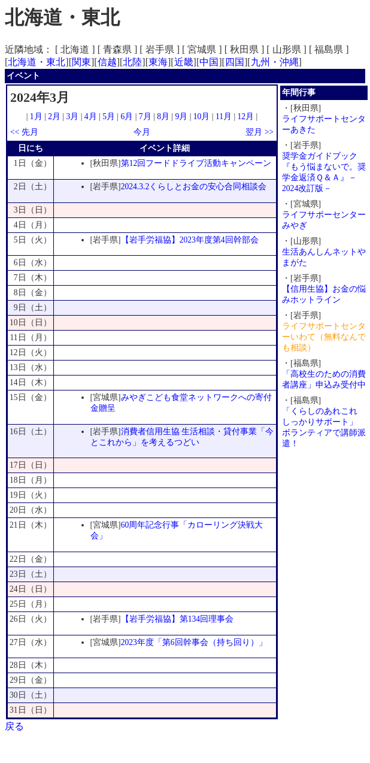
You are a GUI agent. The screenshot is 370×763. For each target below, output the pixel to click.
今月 (142, 132)
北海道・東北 (36, 62)
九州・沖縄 (275, 62)
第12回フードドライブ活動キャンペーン (196, 163)
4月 (90, 116)
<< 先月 (24, 132)
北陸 (132, 62)
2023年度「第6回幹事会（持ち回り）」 (194, 642)
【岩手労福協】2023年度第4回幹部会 (190, 239)
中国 (209, 62)
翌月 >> (259, 132)
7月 (145, 116)
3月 (72, 116)
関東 (81, 62)
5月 (108, 116)
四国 (234, 62)
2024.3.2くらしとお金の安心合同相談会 (194, 186)
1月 (36, 116)
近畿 (183, 62)
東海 (158, 62)
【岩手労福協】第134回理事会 (177, 618)
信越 (107, 62)
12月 (246, 116)
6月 (126, 116)
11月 (224, 116)
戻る (14, 726)
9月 (181, 116)
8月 (163, 116)
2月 (54, 116)
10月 (201, 116)
